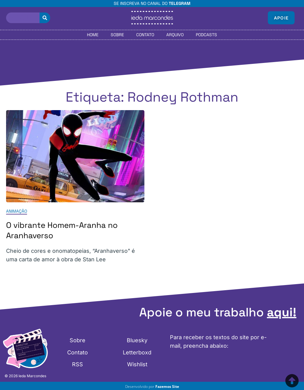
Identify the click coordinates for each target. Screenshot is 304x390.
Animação (16, 211)
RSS (77, 364)
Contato (145, 34)
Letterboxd (137, 352)
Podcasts (206, 34)
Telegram (179, 3)
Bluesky (137, 341)
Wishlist (137, 364)
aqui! (281, 312)
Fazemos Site (167, 386)
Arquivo (175, 34)
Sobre (117, 34)
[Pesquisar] (45, 17)
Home (92, 34)
